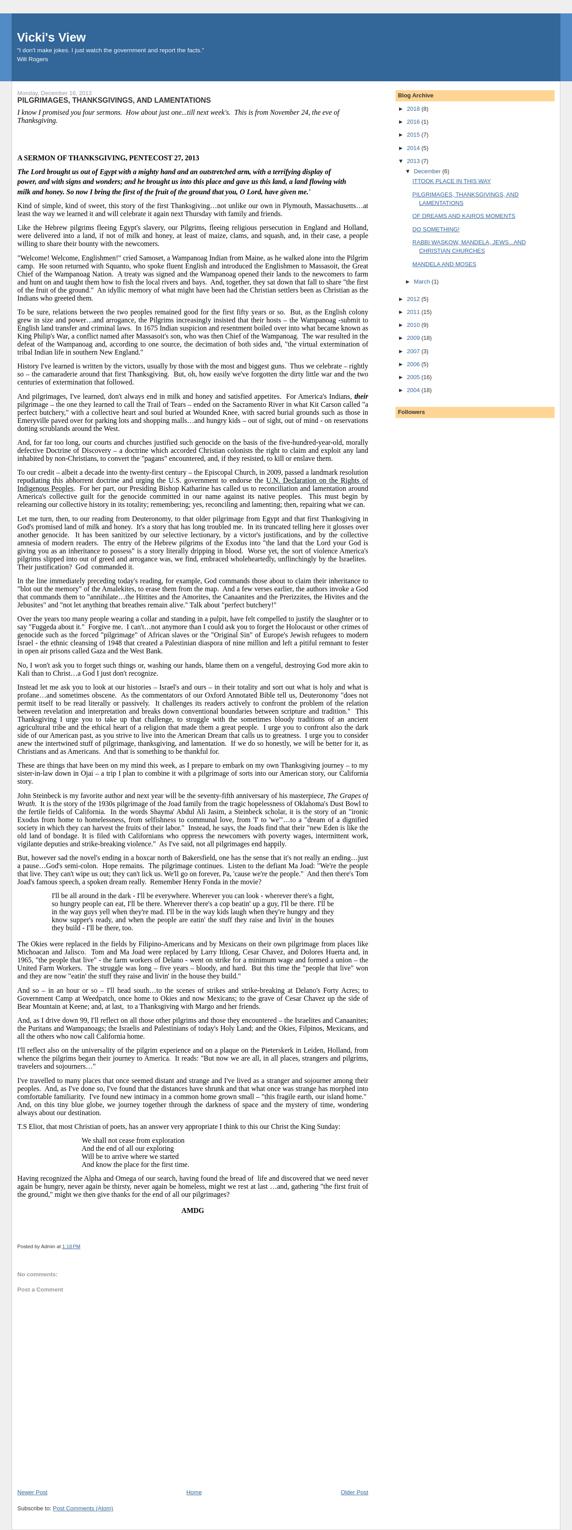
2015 (414, 134)
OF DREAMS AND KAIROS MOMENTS (463, 216)
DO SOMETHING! (435, 229)
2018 (414, 108)
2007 (414, 351)
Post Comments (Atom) (83, 1508)
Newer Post (32, 1492)
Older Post (354, 1492)
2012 (414, 299)
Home (194, 1492)
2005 (414, 377)
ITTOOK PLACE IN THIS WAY (451, 181)
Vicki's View (51, 37)
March (423, 281)
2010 (414, 325)
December (428, 171)
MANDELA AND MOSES (444, 264)
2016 (414, 121)
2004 (414, 390)
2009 (414, 337)
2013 (414, 161)
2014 (414, 148)
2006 (414, 364)
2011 (414, 312)
